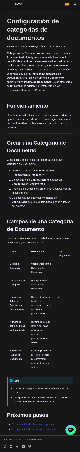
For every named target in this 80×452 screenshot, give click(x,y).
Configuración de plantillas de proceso (33, 424)
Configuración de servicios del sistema (34, 429)
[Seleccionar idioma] (67, 4)
